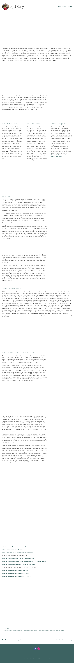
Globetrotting (23, 630)
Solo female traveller (30, 630)
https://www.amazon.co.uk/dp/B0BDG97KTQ (22, 546)
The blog (70, 6)
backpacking (7, 630)
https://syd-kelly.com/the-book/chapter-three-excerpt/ (15, 573)
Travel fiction (56, 630)
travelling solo (61, 630)
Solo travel (36, 630)
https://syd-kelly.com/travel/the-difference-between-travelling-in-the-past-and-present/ (24, 561)
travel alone (47, 630)
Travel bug (51, 630)
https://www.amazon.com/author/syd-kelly (12, 549)
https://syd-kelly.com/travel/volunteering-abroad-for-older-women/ (19, 564)
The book (64, 6)
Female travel (17, 630)
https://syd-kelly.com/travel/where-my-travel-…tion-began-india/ (18, 558)
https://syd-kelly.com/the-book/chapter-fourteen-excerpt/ (16, 576)
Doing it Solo (12, 630)
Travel (8, 628)
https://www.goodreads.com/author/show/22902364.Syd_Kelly (17, 552)
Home (59, 6)
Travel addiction (41, 630)
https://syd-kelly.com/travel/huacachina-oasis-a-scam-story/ (61, 155)
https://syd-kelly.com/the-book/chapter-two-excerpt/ (15, 570)
